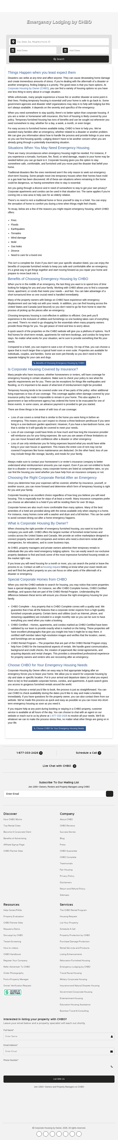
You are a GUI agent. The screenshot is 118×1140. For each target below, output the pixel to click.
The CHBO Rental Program (73, 910)
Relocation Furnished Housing (75, 960)
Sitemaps (64, 895)
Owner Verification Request (17, 985)
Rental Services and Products (74, 948)
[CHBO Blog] (52, 1134)
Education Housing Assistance (75, 1004)
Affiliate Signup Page (13, 844)
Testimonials (66, 863)
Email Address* (10, 1045)
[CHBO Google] (79, 1134)
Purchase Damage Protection (75, 941)
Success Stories (68, 832)
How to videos (10, 948)
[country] (59, 41)
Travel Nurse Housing (71, 973)
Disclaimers (66, 882)
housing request (52, 567)
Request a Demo (11, 929)
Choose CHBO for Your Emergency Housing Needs (59, 728)
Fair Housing (66, 869)
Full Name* (8, 1030)
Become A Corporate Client (17, 832)
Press (62, 844)
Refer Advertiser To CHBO (16, 966)
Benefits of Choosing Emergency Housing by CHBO (59, 363)
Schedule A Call (67, 929)
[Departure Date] (85, 50)
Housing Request (68, 916)
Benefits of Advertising (14, 838)
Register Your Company (15, 960)
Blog (62, 838)
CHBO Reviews (67, 825)
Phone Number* (10, 1060)
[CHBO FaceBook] (39, 1134)
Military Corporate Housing (73, 979)
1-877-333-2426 (58, 715)
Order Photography (13, 973)
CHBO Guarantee (68, 851)
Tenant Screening (12, 941)
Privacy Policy (67, 876)
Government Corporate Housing (76, 992)
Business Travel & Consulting (74, 1011)
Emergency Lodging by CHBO (75, 966)
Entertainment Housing (71, 998)
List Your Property (69, 922)
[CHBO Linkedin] (65, 1134)
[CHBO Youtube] (45, 1134)
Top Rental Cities (11, 825)
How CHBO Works (12, 819)
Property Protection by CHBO (75, 935)
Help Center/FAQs (12, 910)
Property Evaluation (13, 916)
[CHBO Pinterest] (72, 1134)
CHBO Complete (68, 857)
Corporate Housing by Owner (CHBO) (28, 88)
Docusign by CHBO (13, 935)
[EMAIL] (109, 794)
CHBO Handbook (12, 954)
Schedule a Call (88, 753)
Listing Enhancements (71, 954)
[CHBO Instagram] (59, 1134)
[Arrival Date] (32, 50)
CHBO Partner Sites (13, 851)
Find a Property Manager (16, 979)
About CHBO (66, 819)
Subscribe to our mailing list (59, 782)
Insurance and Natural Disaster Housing (79, 985)
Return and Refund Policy (72, 888)
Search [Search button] (59, 59)
